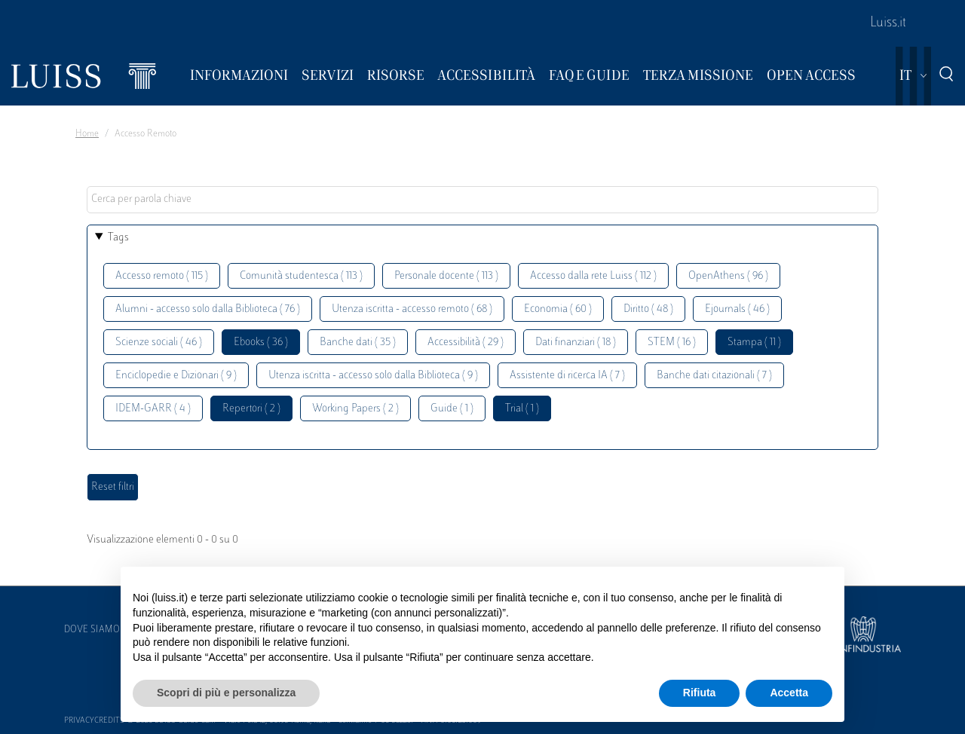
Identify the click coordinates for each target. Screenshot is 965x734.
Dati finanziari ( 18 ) (575, 342)
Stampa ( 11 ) (754, 342)
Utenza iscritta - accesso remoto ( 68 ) (412, 309)
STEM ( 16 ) (672, 342)
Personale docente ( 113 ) (446, 276)
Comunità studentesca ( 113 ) (301, 276)
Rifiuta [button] (699, 693)
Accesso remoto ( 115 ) (161, 276)
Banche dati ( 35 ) (358, 342)
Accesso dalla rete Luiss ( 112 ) (593, 276)
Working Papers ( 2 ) (355, 408)
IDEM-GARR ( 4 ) (153, 408)
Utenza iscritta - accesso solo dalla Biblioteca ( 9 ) (373, 375)
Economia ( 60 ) (558, 309)
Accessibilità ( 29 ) (465, 342)
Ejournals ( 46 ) (737, 309)
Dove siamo (92, 630)
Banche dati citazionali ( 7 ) (714, 375)
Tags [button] (118, 237)
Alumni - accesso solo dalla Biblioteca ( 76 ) (207, 309)
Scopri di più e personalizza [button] (226, 693)
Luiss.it (888, 23)
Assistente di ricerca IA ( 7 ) (567, 375)
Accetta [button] (789, 693)
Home (87, 134)
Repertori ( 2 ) (251, 408)
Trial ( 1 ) (522, 408)
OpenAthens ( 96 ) (728, 276)
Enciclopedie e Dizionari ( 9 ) (176, 375)
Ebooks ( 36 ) (261, 342)
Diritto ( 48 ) (648, 309)
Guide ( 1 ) (451, 408)
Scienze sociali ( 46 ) (158, 342)
